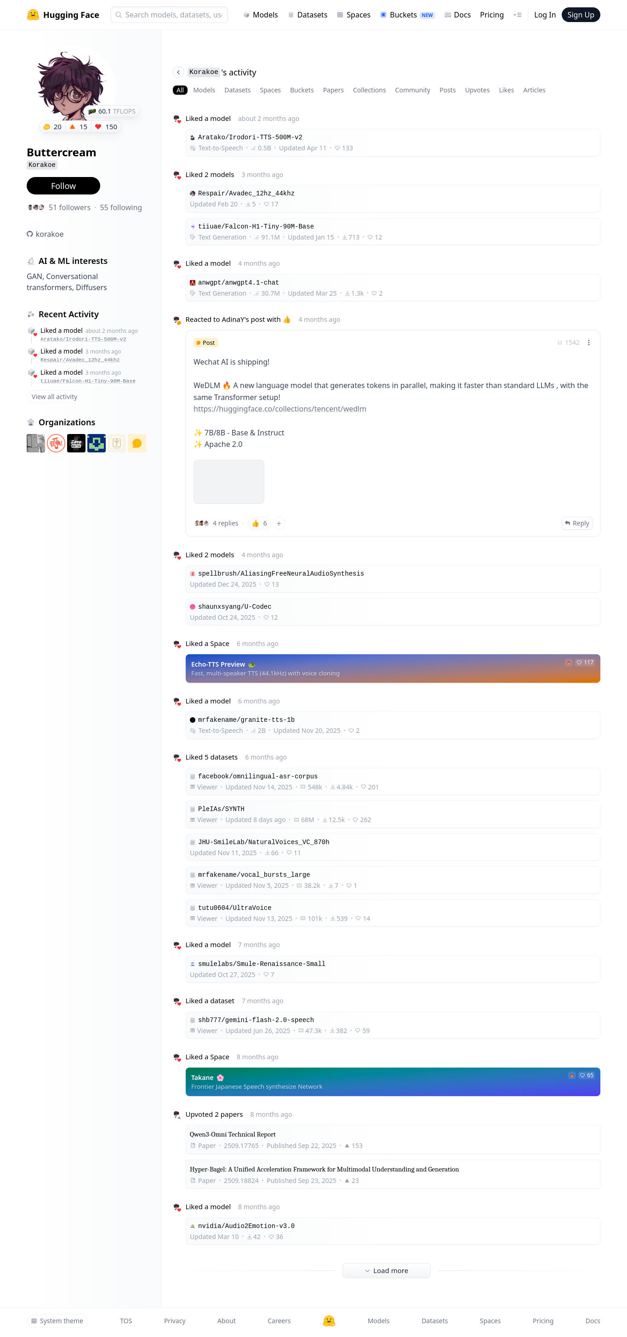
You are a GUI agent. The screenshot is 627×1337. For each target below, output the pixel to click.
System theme (57, 1320)
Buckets (407, 15)
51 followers (70, 207)
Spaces (353, 15)
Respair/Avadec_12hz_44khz (80, 360)
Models (260, 15)
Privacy (175, 1320)
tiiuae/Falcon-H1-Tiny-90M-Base (88, 381)
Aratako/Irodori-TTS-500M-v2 (83, 339)
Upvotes (477, 90)
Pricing (492, 15)
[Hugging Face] (329, 1320)
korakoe (50, 234)
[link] (393, 433)
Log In (545, 15)
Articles (534, 90)
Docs (457, 15)
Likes (506, 90)
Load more (386, 1270)
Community (413, 90)
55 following (121, 207)
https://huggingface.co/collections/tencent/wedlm (280, 409)
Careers (279, 1320)
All (180, 90)
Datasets (307, 15)
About (226, 1320)
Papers (333, 90)
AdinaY (233, 319)
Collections (369, 90)
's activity (214, 72)
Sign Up (581, 15)
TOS (126, 1320)
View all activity (54, 396)
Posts (447, 90)
